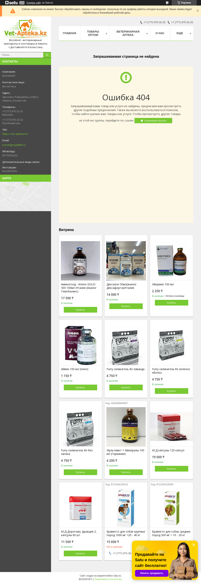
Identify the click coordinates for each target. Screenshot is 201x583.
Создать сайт (33, 2)
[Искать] (47, 55)
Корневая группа (155, 120)
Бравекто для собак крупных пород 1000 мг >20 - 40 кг (126, 533)
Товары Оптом (93, 33)
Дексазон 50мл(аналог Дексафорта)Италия (122, 286)
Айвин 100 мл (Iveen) (74, 369)
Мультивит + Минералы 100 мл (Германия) (125, 452)
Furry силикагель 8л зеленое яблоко (171, 370)
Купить (80, 309)
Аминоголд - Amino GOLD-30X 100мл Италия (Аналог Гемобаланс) (79, 288)
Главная (69, 33)
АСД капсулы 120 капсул (168, 450)
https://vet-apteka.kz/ (15, 134)
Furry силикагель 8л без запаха (77, 452)
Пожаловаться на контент (108, 579)
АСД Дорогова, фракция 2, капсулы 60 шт (79, 533)
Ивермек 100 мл (163, 284)
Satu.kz (117, 575)
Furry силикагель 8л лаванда (125, 369)
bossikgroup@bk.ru (14, 145)
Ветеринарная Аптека (128, 33)
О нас (160, 33)
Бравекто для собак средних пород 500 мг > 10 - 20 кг (171, 533)
